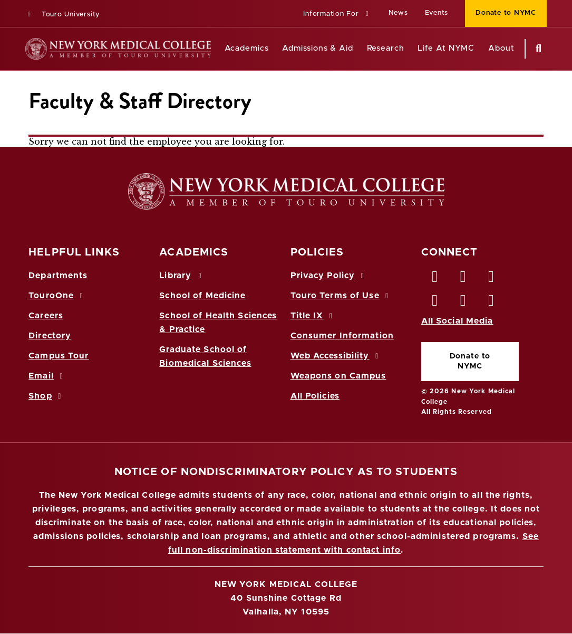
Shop (46, 396)
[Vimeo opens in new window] (463, 303)
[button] (337, 14)
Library (182, 275)
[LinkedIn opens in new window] (491, 279)
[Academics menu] (276, 49)
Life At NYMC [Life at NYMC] (446, 48)
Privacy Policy (328, 275)
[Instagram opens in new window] (435, 303)
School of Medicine (202, 295)
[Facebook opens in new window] (435, 279)
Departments (58, 275)
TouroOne (57, 295)
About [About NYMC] (501, 48)
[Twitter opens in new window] (463, 279)
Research (385, 48)
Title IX (313, 315)
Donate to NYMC (470, 361)
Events (437, 13)
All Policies (315, 396)
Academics (247, 48)
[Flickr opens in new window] (491, 303)
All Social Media (457, 321)
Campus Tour (58, 356)
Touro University (62, 14)
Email (47, 376)
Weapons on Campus (338, 376)
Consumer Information (342, 336)
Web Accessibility (336, 356)
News (398, 13)
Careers (45, 315)
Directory (49, 336)
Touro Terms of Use (341, 295)
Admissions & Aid (317, 48)
